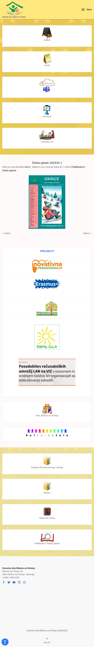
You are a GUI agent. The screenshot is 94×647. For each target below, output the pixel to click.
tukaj (56, 167)
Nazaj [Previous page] (6, 233)
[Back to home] (14, 9)
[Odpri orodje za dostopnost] (5, 642)
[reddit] (24, 582)
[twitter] (8, 582)
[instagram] (19, 582)
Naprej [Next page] (87, 233)
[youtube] (14, 582)
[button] (87, 9)
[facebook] (3, 582)
